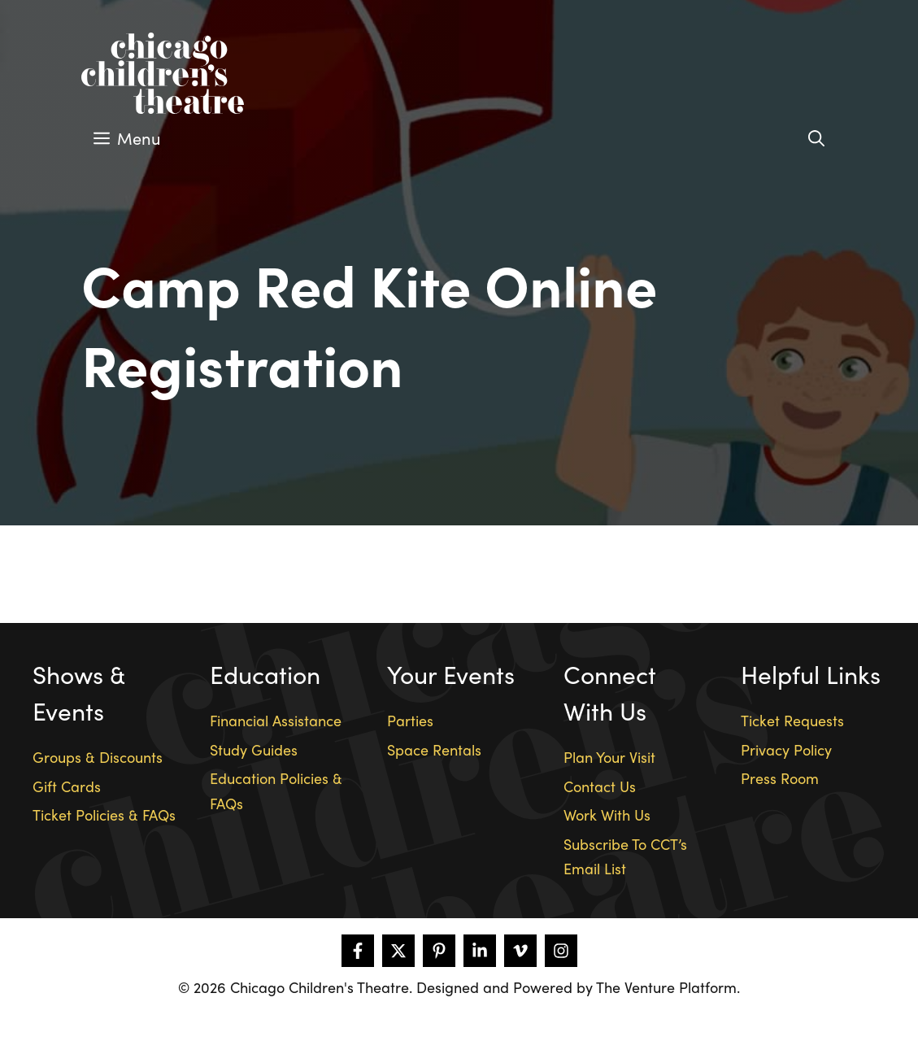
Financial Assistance (276, 720)
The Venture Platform (666, 987)
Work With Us (606, 814)
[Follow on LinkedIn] (479, 950)
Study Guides (254, 749)
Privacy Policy (786, 749)
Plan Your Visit (609, 757)
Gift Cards (67, 786)
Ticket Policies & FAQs (104, 814)
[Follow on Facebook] (358, 950)
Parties (410, 720)
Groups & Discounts (98, 757)
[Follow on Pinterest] (439, 950)
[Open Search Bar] (816, 138)
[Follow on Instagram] (561, 950)
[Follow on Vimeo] (520, 950)
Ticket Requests (792, 720)
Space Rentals (434, 749)
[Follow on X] (398, 950)
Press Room (780, 778)
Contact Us (599, 786)
